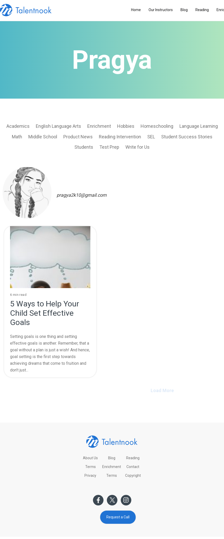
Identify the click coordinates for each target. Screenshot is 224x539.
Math (17, 136)
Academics (18, 126)
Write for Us (137, 147)
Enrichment (99, 126)
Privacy (90, 475)
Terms (90, 467)
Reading (202, 10)
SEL (151, 136)
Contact (132, 467)
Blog (184, 10)
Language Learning (198, 126)
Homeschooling (157, 126)
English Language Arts (58, 126)
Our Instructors (161, 10)
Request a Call (118, 517)
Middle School (42, 136)
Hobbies (125, 126)
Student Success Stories (186, 136)
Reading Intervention (120, 136)
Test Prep (109, 147)
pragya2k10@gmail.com (82, 195)
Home (136, 10)
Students (83, 147)
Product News (78, 136)
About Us (90, 458)
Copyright (133, 475)
